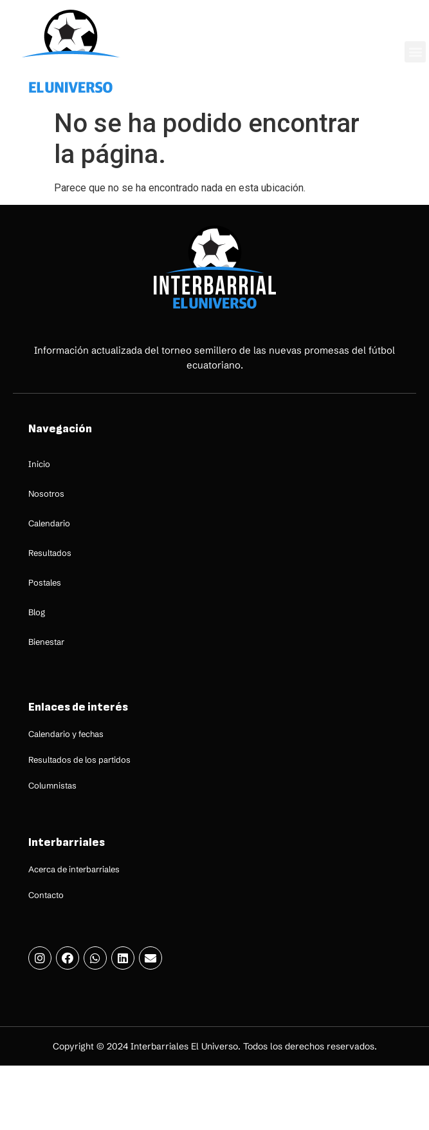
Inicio (39, 464)
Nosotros (46, 493)
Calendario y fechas (66, 734)
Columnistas (52, 785)
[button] (415, 51)
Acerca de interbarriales (74, 869)
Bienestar (46, 642)
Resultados (49, 553)
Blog (36, 612)
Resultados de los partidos (79, 759)
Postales (44, 582)
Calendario (49, 523)
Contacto (46, 895)
